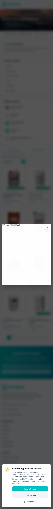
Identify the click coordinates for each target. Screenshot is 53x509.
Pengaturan (30, 501)
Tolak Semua (30, 495)
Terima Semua (30, 489)
